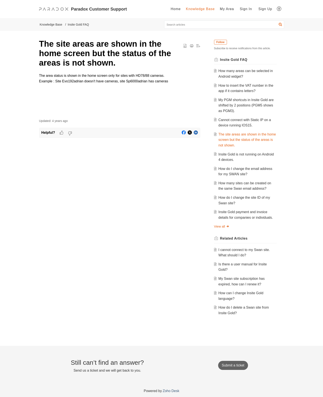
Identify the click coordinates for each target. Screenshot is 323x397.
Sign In (246, 9)
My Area (227, 9)
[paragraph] (119, 84)
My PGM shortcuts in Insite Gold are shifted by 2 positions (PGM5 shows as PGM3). (246, 105)
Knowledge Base (200, 9)
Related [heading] (234, 238)
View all (221, 226)
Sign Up (265, 9)
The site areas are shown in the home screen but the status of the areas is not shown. (247, 139)
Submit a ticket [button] (233, 365)
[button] (279, 9)
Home (176, 9)
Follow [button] (220, 42)
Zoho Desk (171, 391)
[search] (224, 24)
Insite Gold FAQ (78, 24)
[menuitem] (175, 9)
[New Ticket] (233, 365)
